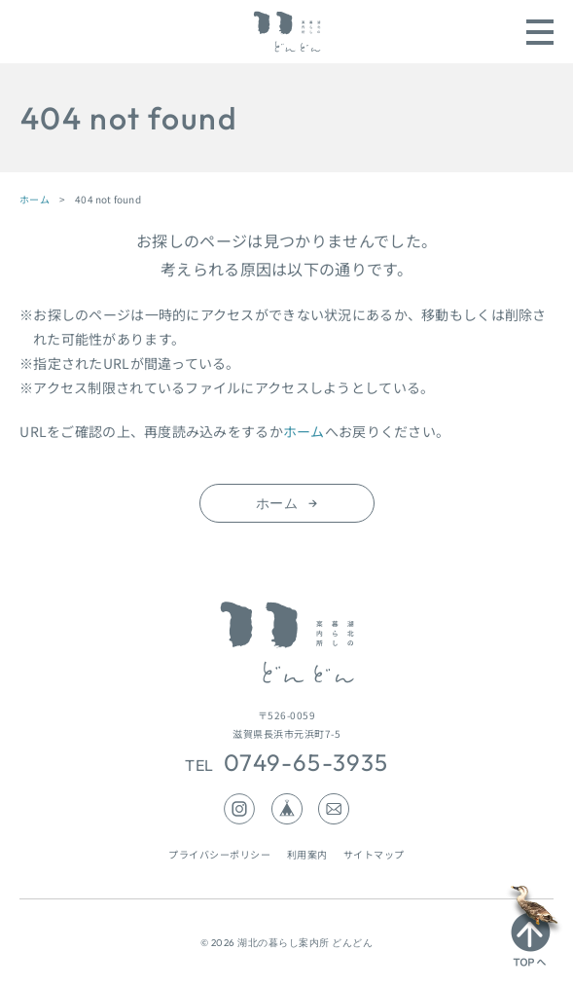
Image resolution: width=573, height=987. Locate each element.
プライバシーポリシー (219, 854)
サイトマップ (374, 854)
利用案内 (307, 854)
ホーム (34, 199)
